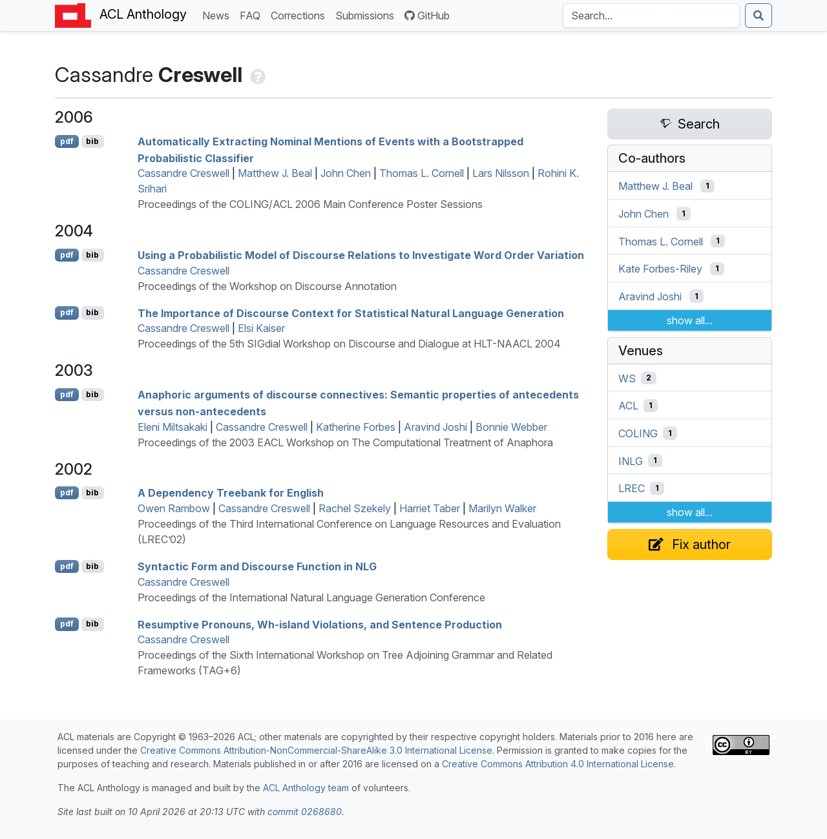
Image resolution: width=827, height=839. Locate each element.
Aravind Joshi (435, 426)
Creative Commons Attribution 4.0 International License (558, 763)
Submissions (367, 14)
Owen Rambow (174, 508)
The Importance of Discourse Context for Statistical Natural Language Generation (351, 312)
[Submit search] (758, 15)
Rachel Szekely (355, 508)
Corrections (300, 14)
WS (627, 377)
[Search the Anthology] (651, 15)
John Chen (345, 173)
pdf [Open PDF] (67, 141)
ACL (628, 405)
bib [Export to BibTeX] (92, 141)
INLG (630, 460)
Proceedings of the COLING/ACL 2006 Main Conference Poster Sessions (310, 204)
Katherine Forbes (355, 426)
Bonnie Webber (511, 426)
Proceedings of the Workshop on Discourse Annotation (267, 286)
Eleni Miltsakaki (172, 426)
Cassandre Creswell (183, 173)
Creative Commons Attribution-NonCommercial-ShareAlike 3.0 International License (316, 750)
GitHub (427, 15)
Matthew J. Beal (275, 173)
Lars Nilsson (500, 173)
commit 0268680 (304, 811)
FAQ (253, 14)
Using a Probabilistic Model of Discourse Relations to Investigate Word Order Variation (361, 255)
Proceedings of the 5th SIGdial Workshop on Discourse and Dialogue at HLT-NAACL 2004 (349, 343)
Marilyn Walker (502, 508)
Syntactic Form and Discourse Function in (257, 566)
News (218, 14)
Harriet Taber (429, 508)
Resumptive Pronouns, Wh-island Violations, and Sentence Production (320, 623)
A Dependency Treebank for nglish (231, 492)
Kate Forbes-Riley (660, 268)
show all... (690, 320)
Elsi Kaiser (261, 328)
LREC (631, 488)
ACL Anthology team (306, 787)
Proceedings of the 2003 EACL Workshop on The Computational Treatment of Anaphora (345, 442)
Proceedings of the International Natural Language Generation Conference (311, 597)
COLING (638, 433)
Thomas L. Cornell (421, 173)
